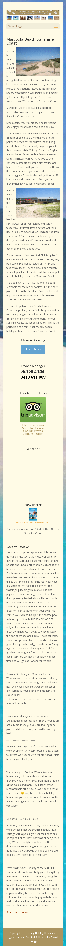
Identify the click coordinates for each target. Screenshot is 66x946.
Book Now (33, 349)
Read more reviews (17, 912)
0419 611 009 (33, 377)
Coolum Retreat (33, 434)
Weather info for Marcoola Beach (33, 491)
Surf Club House (33, 428)
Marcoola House (33, 425)
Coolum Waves (33, 431)
